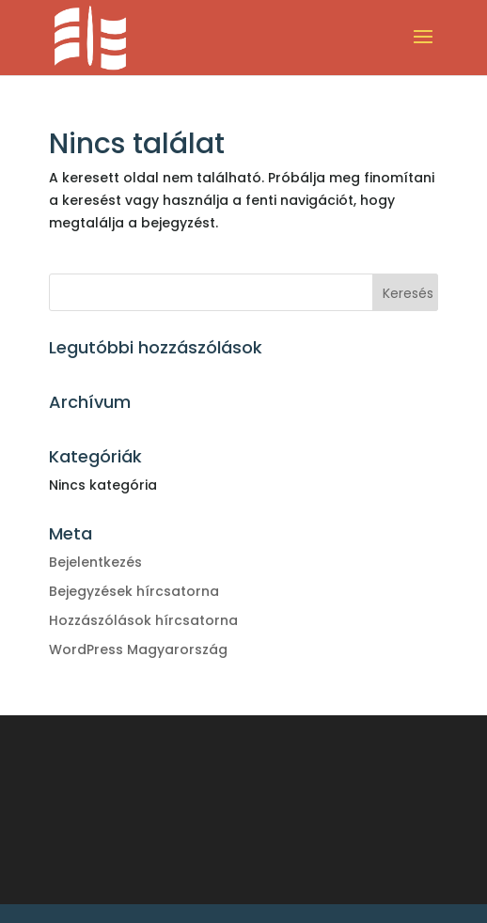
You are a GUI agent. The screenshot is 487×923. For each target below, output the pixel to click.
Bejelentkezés (95, 562)
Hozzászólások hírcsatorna (143, 620)
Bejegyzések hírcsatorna (134, 591)
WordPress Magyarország (138, 649)
